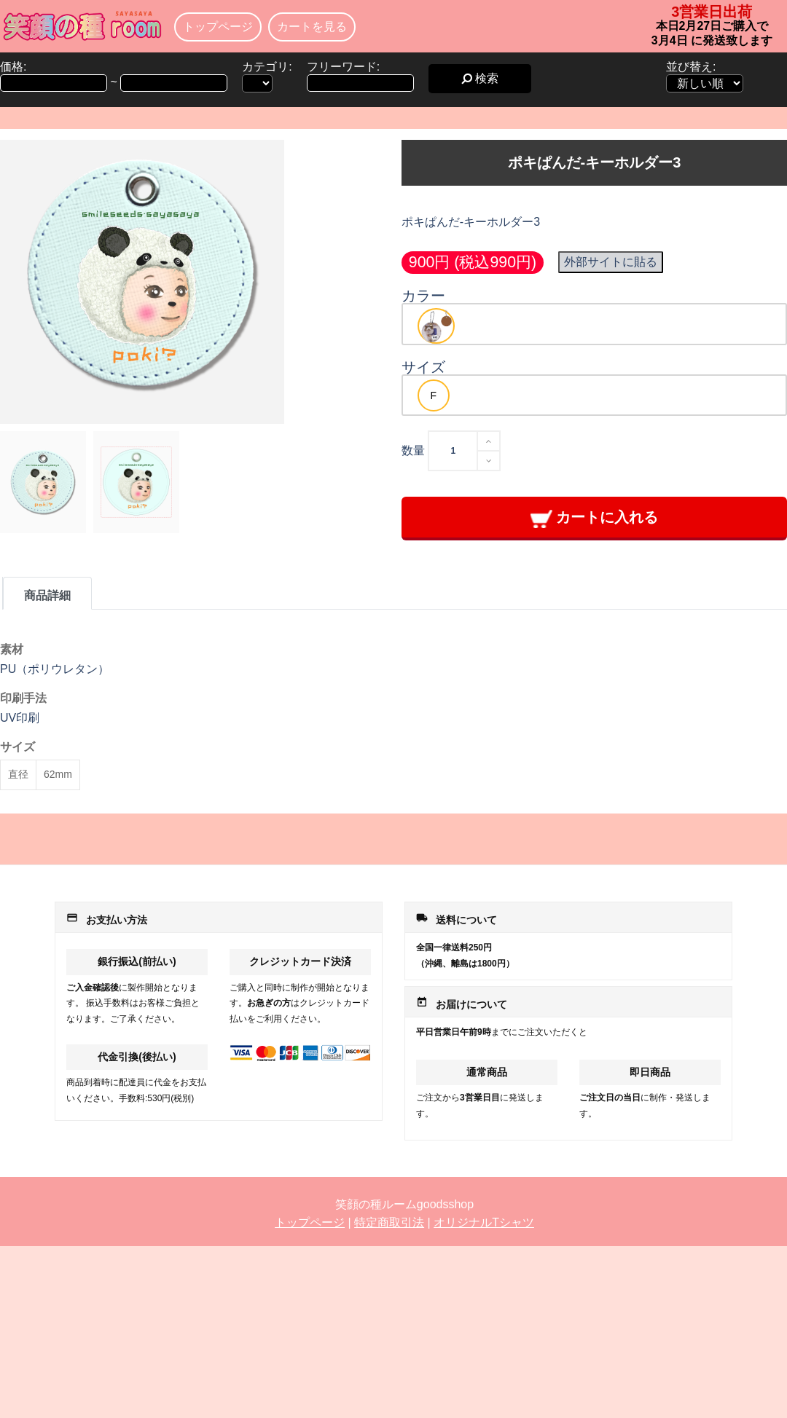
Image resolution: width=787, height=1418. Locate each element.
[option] (436, 326)
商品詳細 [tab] (47, 595)
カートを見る (312, 26)
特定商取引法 (389, 1222)
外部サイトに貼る (610, 262)
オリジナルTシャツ (484, 1222)
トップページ (218, 26)
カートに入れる (594, 518)
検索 (479, 78)
